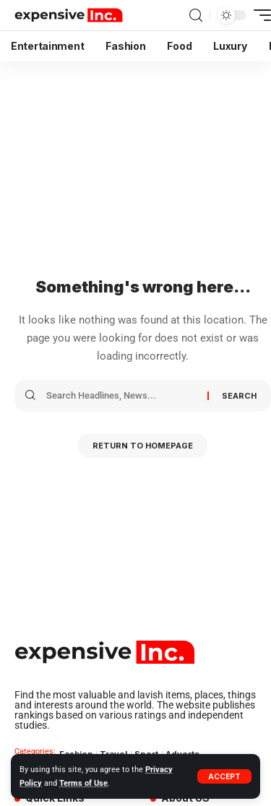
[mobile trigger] (258, 15)
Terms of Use (83, 783)
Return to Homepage (143, 446)
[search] (196, 15)
